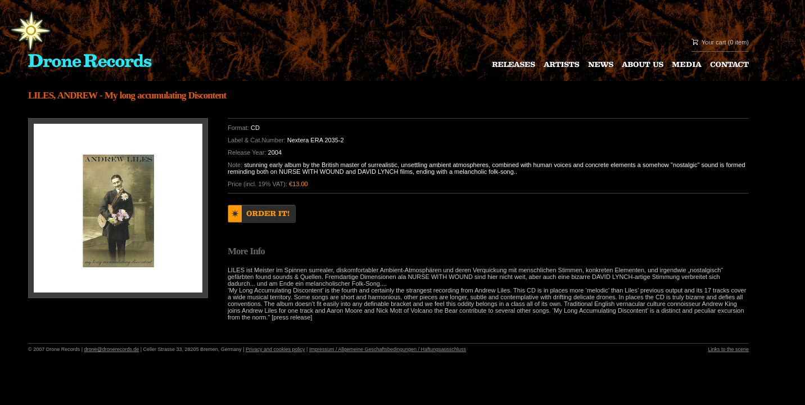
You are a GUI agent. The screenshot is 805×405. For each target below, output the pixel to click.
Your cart (714, 42)
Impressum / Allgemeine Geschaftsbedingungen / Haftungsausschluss (387, 349)
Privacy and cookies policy (275, 349)
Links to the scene (728, 349)
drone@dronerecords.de (111, 349)
